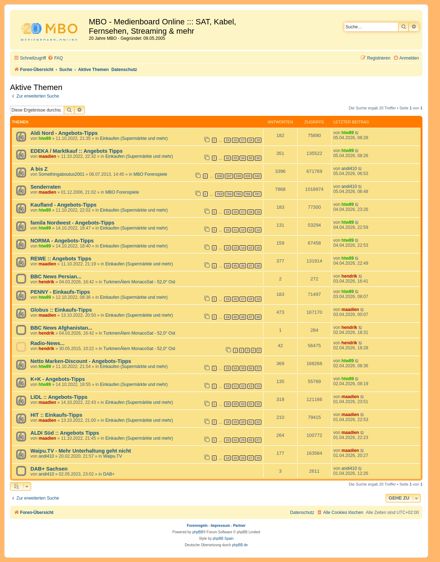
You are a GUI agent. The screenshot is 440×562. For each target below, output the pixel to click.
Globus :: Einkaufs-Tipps (61, 310)
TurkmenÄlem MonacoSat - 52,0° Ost (139, 281)
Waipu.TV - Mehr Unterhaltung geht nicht (80, 451)
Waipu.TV (112, 456)
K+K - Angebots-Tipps (57, 379)
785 (238, 194)
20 (243, 422)
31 (250, 404)
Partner (239, 526)
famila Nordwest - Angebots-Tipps (72, 223)
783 (219, 194)
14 (258, 230)
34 (243, 158)
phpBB (197, 532)
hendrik (46, 281)
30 (243, 404)
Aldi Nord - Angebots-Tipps (64, 133)
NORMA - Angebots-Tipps (62, 241)
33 (235, 158)
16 (235, 140)
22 (258, 422)
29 (235, 404)
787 (257, 194)
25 (243, 440)
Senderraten (45, 187)
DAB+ (109, 474)
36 (258, 158)
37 (250, 266)
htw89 (45, 138)
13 (250, 230)
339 (248, 176)
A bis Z (39, 169)
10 (227, 230)
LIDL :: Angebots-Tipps (58, 397)
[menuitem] (55, 58)
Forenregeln (197, 526)
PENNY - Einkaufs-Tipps (60, 292)
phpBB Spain (223, 538)
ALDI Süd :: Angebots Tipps (64, 433)
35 (250, 158)
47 (250, 317)
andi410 (349, 168)
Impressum (220, 526)
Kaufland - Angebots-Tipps (63, 205)
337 (229, 176)
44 (227, 317)
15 (227, 140)
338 (238, 176)
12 (243, 230)
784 (229, 194)
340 (257, 176)
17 (243, 140)
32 (227, 158)
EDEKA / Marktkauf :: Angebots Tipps (76, 151)
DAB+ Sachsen (49, 469)
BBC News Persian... (55, 276)
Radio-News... (47, 343)
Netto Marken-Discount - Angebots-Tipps (80, 361)
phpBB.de (240, 545)
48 (258, 317)
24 (235, 440)
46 (243, 317)
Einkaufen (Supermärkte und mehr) (134, 138)
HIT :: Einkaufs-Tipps (56, 415)
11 (235, 230)
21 (250, 422)
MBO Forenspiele (150, 174)
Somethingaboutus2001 (61, 174)
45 (235, 317)
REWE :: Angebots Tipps (60, 258)
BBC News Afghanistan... (61, 328)
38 (258, 266)
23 (227, 440)
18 (250, 140)
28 (227, 404)
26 (250, 440)
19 (258, 140)
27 (258, 440)
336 (219, 176)
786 (248, 194)
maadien (47, 156)
